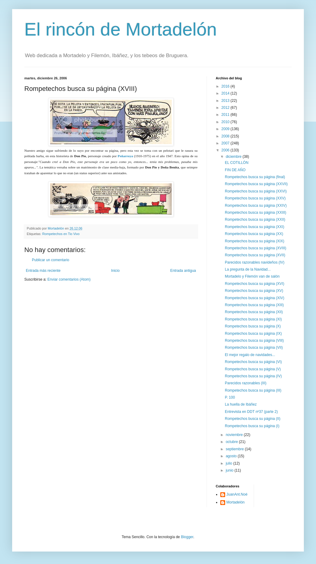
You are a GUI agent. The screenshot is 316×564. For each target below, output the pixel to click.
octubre (232, 442)
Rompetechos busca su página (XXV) (255, 198)
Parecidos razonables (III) (245, 383)
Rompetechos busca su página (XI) (253, 319)
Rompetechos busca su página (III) (253, 390)
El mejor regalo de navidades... (250, 355)
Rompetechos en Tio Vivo (61, 234)
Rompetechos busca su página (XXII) (255, 219)
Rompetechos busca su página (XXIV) (256, 205)
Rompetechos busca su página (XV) (254, 291)
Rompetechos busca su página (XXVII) (256, 184)
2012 (226, 108)
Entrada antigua (183, 270)
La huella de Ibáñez (241, 404)
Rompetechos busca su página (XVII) (255, 255)
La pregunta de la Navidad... (248, 269)
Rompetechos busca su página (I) (252, 426)
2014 (226, 93)
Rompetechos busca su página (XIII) (254, 305)
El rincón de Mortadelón (120, 29)
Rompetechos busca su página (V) (253, 369)
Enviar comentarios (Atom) (69, 279)
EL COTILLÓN (237, 163)
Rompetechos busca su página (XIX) (254, 241)
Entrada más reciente (43, 270)
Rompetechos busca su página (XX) (254, 234)
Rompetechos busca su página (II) (252, 419)
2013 (226, 101)
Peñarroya (125, 156)
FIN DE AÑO (235, 170)
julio (229, 463)
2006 (226, 150)
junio (230, 470)
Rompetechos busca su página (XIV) (254, 298)
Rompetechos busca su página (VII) (254, 347)
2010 (226, 122)
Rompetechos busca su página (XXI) (254, 227)
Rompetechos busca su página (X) (253, 326)
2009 (226, 129)
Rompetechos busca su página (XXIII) (255, 212)
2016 (226, 86)
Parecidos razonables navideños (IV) (254, 262)
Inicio (115, 270)
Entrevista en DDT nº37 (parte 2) (251, 412)
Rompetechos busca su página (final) (255, 177)
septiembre (235, 449)
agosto (232, 456)
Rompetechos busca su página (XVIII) (255, 248)
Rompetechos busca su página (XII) (254, 312)
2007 (226, 143)
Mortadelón (235, 502)
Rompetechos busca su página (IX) (253, 333)
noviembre (235, 435)
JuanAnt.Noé (236, 494)
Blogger (187, 537)
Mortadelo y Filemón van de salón (252, 276)
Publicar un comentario (50, 260)
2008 (226, 136)
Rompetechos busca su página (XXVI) (256, 191)
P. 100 (230, 397)
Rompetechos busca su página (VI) (253, 362)
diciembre (234, 156)
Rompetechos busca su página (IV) (253, 376)
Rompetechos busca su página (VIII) (254, 340)
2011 (226, 114)
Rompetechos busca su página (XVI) (254, 284)
